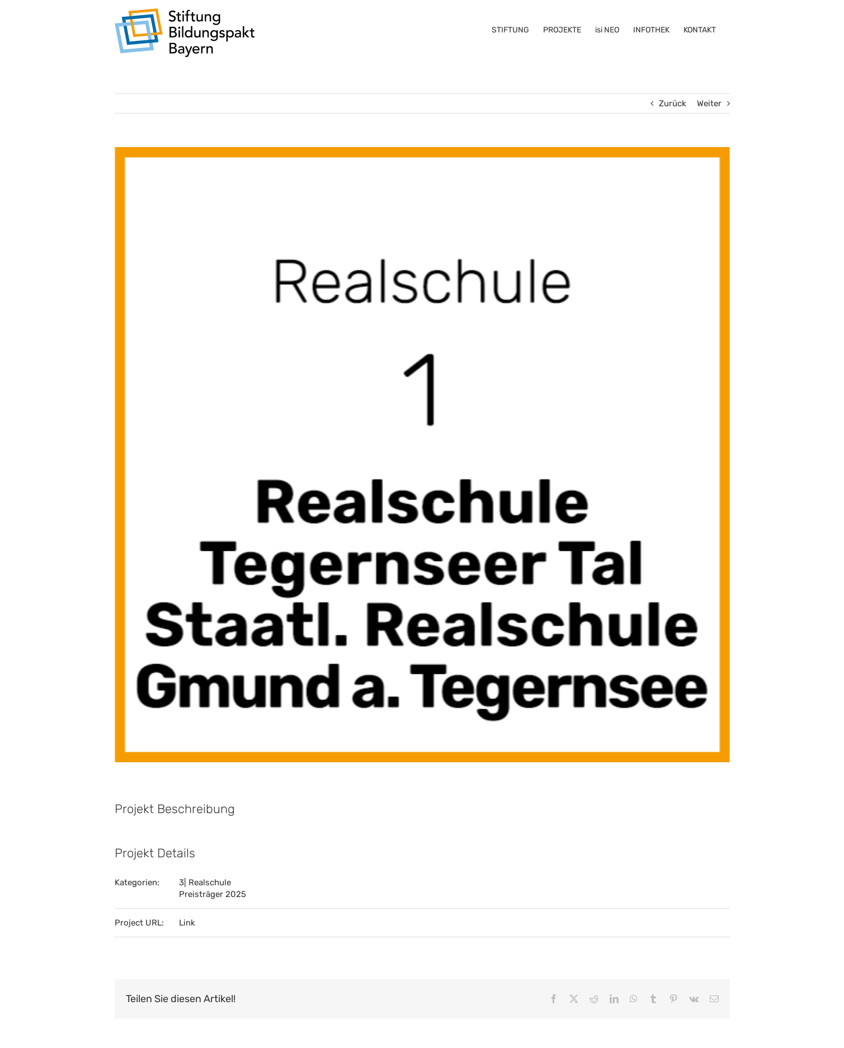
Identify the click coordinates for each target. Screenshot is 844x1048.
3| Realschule (205, 882)
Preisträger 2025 (212, 894)
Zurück (672, 103)
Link (187, 923)
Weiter (709, 103)
